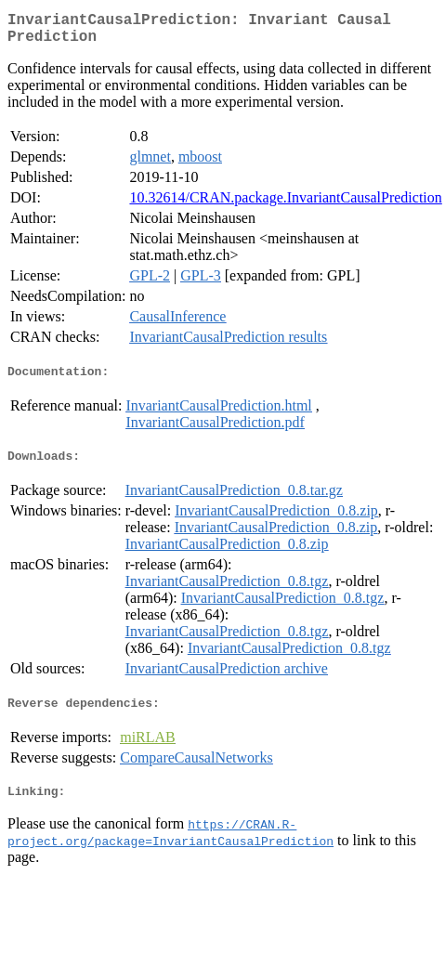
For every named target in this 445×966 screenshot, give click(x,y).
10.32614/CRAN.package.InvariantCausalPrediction (285, 205)
